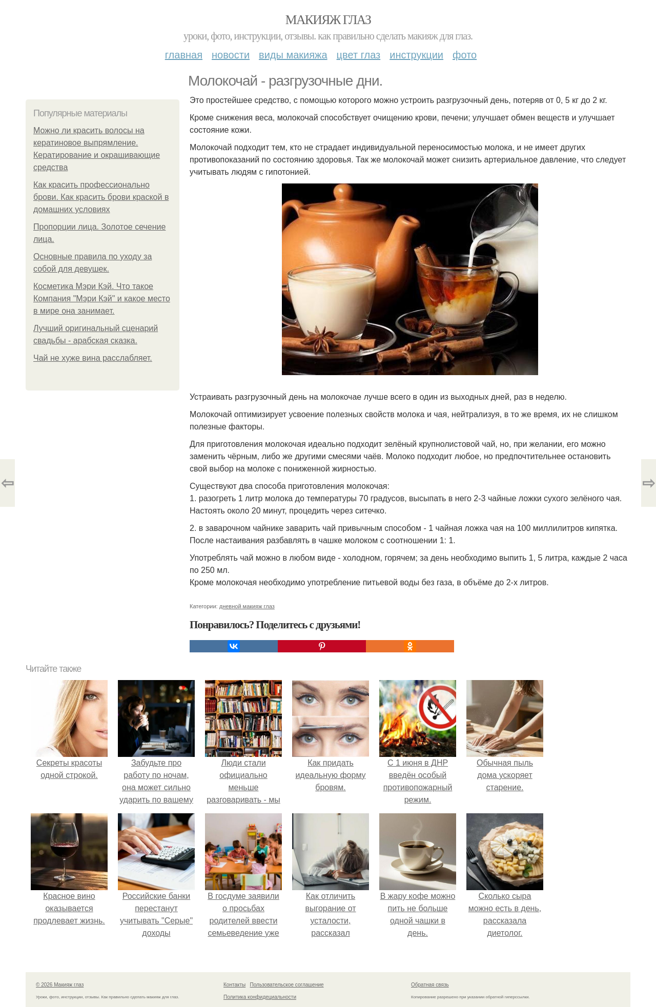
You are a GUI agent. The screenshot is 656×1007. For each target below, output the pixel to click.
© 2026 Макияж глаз (60, 985)
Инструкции (416, 54)
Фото (465, 54)
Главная (183, 54)
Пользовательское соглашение (287, 985)
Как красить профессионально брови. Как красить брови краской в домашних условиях (101, 197)
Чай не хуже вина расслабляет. (92, 358)
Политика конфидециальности (259, 997)
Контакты (234, 985)
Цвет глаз (359, 54)
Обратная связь (430, 985)
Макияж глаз (328, 19)
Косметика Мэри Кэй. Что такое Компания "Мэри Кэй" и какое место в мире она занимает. (101, 298)
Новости (231, 54)
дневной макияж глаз (247, 606)
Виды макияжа (293, 54)
